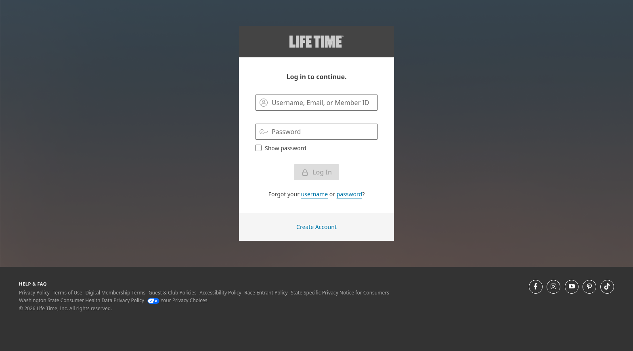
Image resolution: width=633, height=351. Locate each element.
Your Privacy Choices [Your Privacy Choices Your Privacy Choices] (177, 300)
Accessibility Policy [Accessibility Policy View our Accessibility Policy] (220, 292)
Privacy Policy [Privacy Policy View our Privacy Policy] (34, 292)
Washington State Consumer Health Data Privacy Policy (81, 300)
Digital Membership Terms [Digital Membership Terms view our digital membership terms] (115, 292)
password (349, 194)
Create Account (316, 227)
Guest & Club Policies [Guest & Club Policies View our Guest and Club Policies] (173, 292)
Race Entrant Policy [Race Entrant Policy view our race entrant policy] (265, 292)
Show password (280, 148)
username (314, 194)
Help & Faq (33, 284)
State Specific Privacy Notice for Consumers (340, 292)
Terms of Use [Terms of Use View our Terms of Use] (67, 292)
